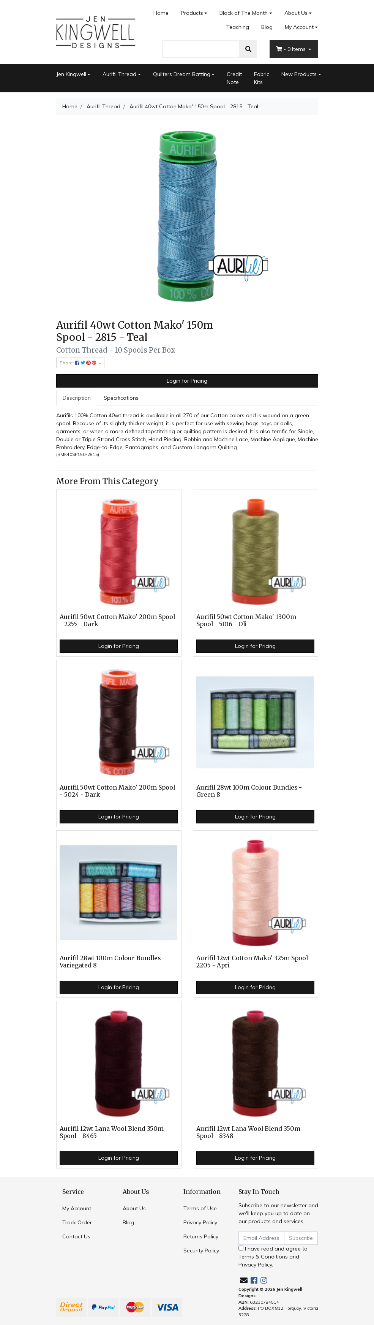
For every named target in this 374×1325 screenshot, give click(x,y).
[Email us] (244, 1280)
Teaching (237, 27)
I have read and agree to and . (273, 1256)
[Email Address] (261, 1238)
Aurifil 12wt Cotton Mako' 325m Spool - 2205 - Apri (254, 962)
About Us (296, 12)
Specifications (121, 397)
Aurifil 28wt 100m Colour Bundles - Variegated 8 (112, 962)
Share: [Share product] (79, 363)
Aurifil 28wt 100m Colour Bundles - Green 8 (249, 791)
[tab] (76, 398)
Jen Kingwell (71, 74)
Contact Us (76, 1236)
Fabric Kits (261, 78)
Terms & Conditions (263, 1256)
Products (192, 12)
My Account (76, 1208)
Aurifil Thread (119, 74)
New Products (299, 74)
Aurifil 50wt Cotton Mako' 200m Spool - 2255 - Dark (117, 620)
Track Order (77, 1222)
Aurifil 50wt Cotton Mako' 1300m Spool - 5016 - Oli (246, 620)
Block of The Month (243, 12)
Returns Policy (200, 1236)
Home (161, 12)
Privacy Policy (200, 1222)
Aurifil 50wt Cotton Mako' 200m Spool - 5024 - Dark (117, 791)
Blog (267, 27)
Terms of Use (200, 1208)
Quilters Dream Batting (181, 74)
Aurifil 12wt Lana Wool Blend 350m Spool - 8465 (112, 1132)
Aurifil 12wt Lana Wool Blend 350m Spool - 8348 (248, 1132)
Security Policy (201, 1250)
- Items (291, 49)
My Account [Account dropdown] (299, 27)
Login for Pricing (187, 380)
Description (77, 397)
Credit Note (234, 78)
